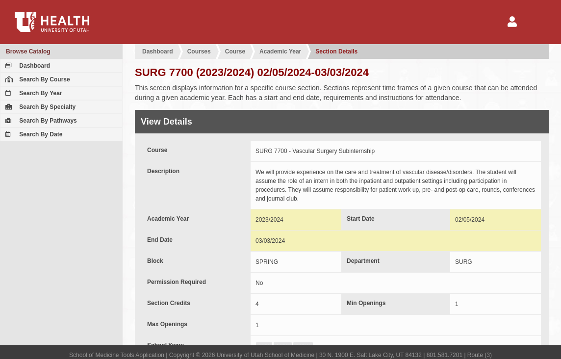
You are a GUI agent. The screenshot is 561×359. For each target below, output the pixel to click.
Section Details (336, 51)
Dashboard (26, 65)
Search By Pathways (40, 120)
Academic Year (280, 51)
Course (235, 51)
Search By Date (32, 134)
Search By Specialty (39, 106)
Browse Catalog (28, 51)
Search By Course (36, 79)
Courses (199, 51)
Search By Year (32, 93)
